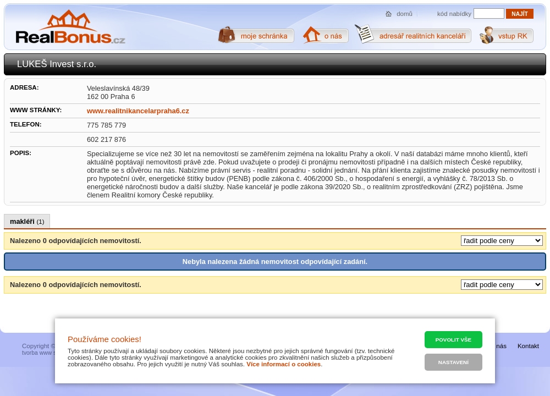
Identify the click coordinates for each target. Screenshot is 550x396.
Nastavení (453, 362)
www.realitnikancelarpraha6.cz (138, 111)
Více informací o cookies (283, 364)
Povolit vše (453, 340)
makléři (27, 221)
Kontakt (528, 346)
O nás (498, 346)
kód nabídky (454, 13)
